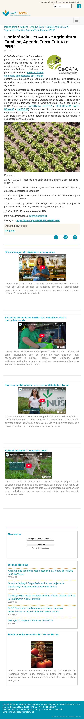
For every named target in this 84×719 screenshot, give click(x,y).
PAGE (76, 106)
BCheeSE (9, 109)
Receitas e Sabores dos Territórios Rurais (33, 634)
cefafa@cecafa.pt (38, 216)
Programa (10, 230)
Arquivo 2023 (37, 27)
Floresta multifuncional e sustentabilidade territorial (37, 385)
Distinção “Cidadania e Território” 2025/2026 (30, 620)
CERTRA (48, 106)
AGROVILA (35, 106)
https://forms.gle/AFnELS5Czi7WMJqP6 (37, 220)
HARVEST (22, 109)
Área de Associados (71, 2)
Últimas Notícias (18, 564)
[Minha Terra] (11, 27)
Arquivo (24, 27)
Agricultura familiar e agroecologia (26, 450)
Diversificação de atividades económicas (30, 252)
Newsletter (14, 534)
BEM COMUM (63, 106)
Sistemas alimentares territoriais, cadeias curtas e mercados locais (35, 319)
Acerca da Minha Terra (50, 2)
